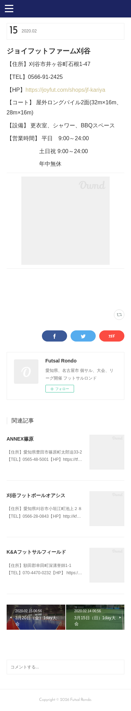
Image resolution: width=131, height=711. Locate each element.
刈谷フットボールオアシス (36, 495)
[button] (9, 8)
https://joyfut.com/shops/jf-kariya (65, 90)
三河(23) (47, 296)
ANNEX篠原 (20, 439)
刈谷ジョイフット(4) (23, 296)
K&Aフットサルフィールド (36, 552)
